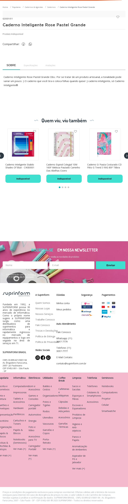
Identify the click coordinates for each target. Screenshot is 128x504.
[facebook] (24, 44)
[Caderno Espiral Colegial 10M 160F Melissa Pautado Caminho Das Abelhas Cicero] (64, 155)
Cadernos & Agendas (34, 7)
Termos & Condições (37, 274)
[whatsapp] (32, 44)
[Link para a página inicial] (6, 7)
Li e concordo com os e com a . (27, 275)
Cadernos (51, 7)
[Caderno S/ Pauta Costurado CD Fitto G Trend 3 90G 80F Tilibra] (104, 155)
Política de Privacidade (23, 276)
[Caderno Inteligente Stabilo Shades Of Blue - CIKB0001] (23, 155)
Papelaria (16, 7)
